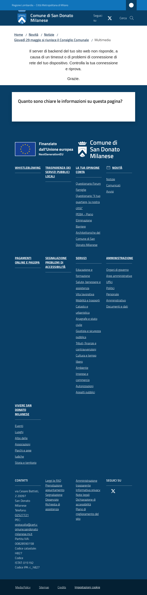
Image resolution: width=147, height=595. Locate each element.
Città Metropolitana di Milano (52, 5)
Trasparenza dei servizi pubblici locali (58, 172)
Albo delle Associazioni (22, 441)
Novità (33, 34)
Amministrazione (119, 258)
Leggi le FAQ (53, 480)
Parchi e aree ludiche (23, 453)
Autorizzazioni (84, 386)
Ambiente (82, 367)
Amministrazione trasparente (86, 483)
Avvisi (110, 191)
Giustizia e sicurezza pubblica (88, 334)
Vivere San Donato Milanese (23, 409)
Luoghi (19, 432)
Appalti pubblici (85, 392)
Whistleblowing (28, 168)
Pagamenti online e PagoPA (27, 260)
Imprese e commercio (83, 376)
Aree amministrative (119, 275)
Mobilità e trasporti (88, 300)
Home (18, 34)
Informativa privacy (88, 490)
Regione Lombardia (22, 5)
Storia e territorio (25, 462)
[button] (131, 18)
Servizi (81, 258)
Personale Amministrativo (116, 297)
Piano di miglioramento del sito (87, 514)
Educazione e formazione (84, 272)
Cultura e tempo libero (86, 358)
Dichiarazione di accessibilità (89, 502)
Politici (110, 288)
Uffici (109, 282)
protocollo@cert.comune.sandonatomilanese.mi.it (28, 529)
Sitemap (44, 587)
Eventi (19, 426)
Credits (62, 587)
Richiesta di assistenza (58, 506)
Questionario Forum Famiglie (88, 186)
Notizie (49, 34)
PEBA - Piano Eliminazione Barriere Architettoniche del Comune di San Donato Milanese (88, 229)
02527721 (24, 515)
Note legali (83, 494)
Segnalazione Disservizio (58, 497)
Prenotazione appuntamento (58, 487)
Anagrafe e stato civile (86, 321)
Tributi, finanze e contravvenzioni (86, 346)
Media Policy (22, 587)
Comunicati (113, 185)
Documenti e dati (117, 306)
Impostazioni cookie (87, 587)
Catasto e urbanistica (83, 309)
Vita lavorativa (85, 294)
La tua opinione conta (88, 170)
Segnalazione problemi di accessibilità (56, 262)
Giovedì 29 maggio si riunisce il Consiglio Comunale (51, 39)
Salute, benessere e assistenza (88, 285)
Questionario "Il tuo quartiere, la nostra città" (88, 201)
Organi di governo (117, 269)
